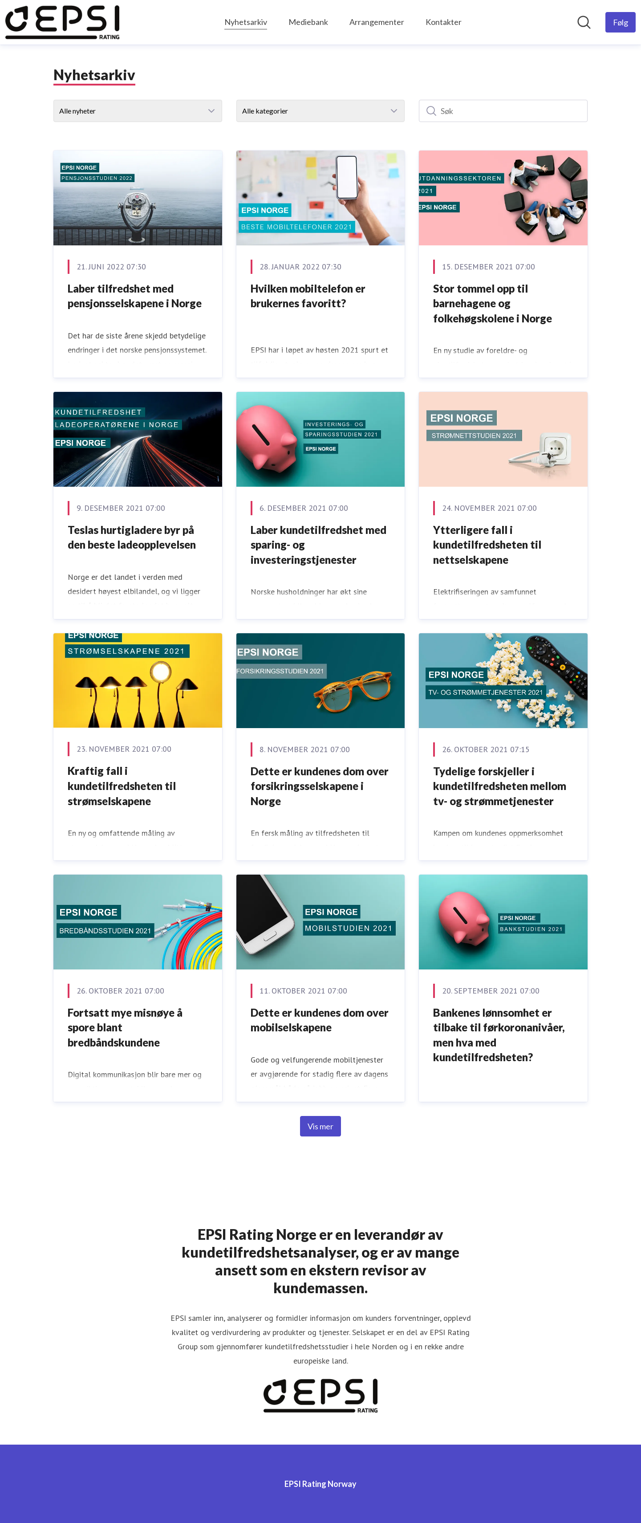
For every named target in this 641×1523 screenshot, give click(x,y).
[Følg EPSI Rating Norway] (620, 22)
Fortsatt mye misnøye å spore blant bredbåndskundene (125, 1027)
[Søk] (503, 111)
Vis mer (320, 1126)
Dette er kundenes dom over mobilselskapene (320, 1020)
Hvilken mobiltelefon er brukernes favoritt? (308, 296)
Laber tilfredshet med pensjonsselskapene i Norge (135, 296)
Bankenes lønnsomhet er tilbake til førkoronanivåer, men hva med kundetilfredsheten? (499, 1035)
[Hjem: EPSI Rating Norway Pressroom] (62, 22)
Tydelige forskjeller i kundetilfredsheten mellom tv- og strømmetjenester (499, 786)
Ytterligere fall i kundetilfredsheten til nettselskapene (487, 544)
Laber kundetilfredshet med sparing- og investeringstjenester (318, 544)
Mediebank (308, 22)
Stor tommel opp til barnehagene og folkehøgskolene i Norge (492, 303)
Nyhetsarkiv (245, 21)
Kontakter (444, 22)
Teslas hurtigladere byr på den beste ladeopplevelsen (132, 537)
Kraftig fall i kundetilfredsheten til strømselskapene (122, 785)
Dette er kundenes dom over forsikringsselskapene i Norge (320, 786)
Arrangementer (376, 22)
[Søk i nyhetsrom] (584, 22)
